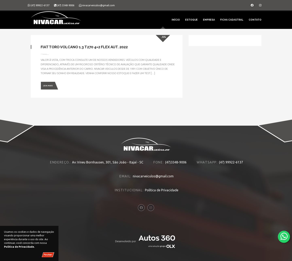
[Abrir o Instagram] (260, 5)
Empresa (209, 19)
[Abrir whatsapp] (284, 236)
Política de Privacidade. (19, 246)
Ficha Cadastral (231, 19)
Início (176, 19)
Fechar (48, 254)
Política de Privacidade (161, 190)
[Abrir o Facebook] (252, 5)
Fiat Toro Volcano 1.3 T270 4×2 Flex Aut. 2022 (84, 47)
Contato (255, 19)
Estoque (191, 19)
